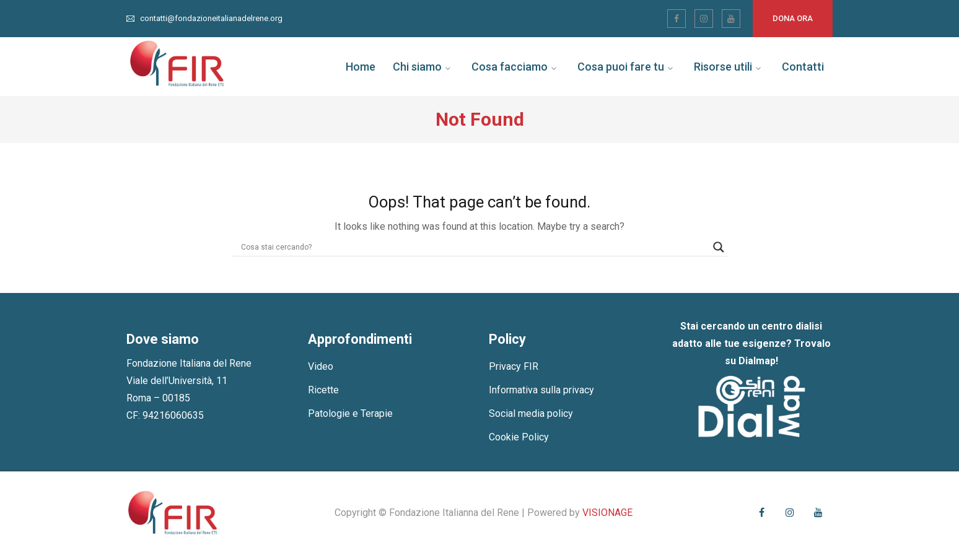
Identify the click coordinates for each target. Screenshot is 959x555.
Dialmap (757, 361)
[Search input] (474, 247)
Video (320, 366)
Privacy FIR (513, 366)
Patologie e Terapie (350, 413)
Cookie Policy (519, 437)
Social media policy (531, 413)
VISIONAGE (607, 512)
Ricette (323, 390)
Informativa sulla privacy (541, 390)
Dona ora (793, 18)
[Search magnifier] (718, 247)
